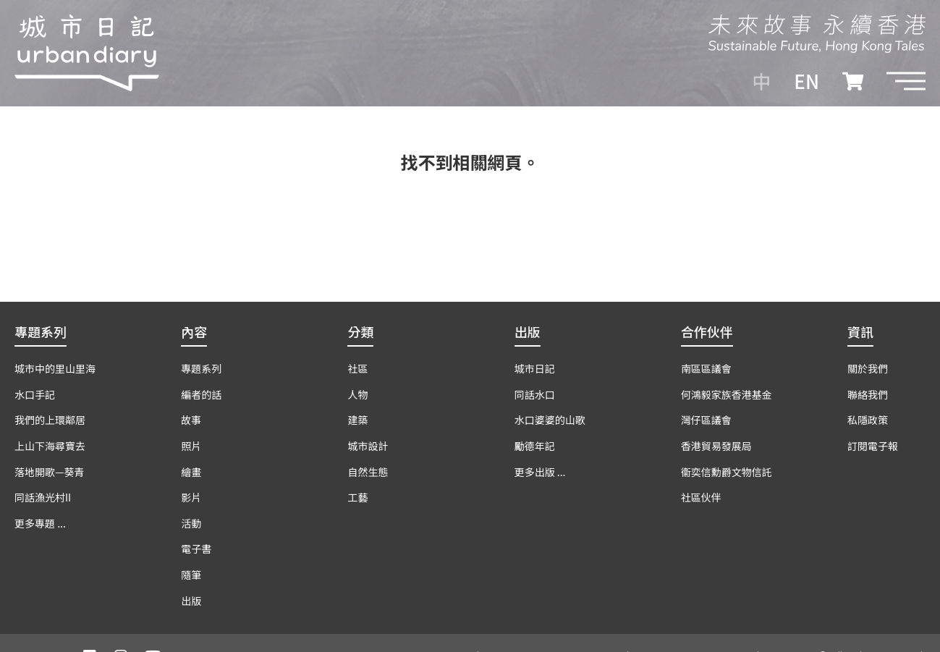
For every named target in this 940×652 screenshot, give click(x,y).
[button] (906, 81)
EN (806, 81)
